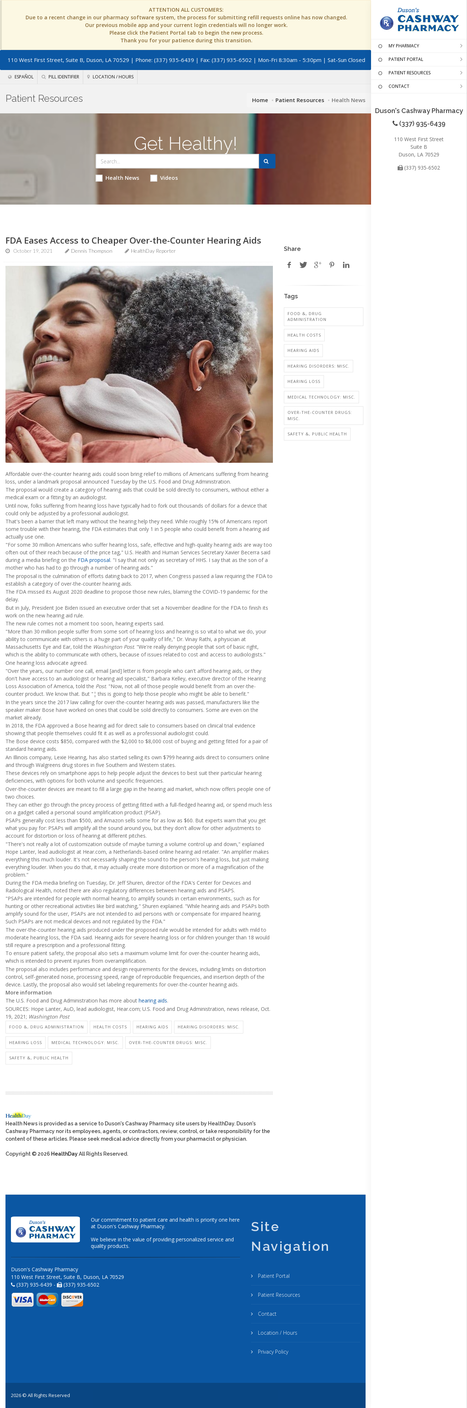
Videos (164, 178)
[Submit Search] (267, 161)
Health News (117, 178)
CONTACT (393, 87)
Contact (266, 1313)
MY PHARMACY (398, 46)
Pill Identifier (60, 77)
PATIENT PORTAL (400, 60)
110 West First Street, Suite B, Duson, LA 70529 (68, 59)
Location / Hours (110, 77)
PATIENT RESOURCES (404, 73)
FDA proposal (94, 559)
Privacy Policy (272, 1351)
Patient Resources (299, 100)
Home (260, 100)
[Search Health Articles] (177, 161)
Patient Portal (273, 1275)
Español (21, 77)
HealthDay (64, 1154)
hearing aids (153, 1000)
